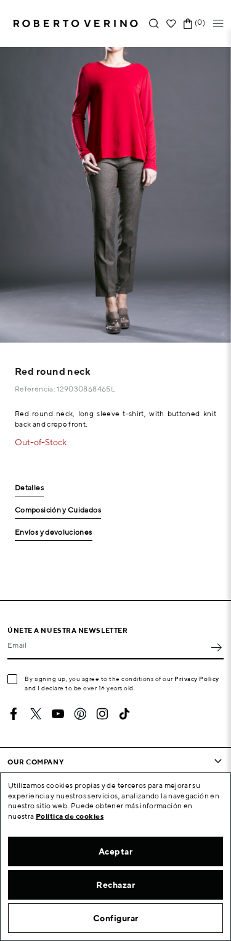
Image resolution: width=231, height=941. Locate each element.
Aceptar (116, 851)
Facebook (13, 714)
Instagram (102, 714)
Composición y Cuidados (58, 510)
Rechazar (115, 885)
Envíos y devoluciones (53, 533)
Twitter (36, 714)
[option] (115, 195)
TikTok (124, 714)
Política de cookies (70, 816)
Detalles (29, 488)
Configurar (116, 918)
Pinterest (80, 714)
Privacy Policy (196, 678)
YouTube (58, 714)
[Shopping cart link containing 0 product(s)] (188, 24)
